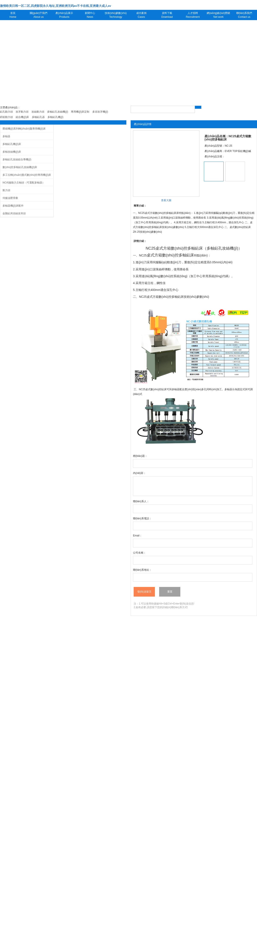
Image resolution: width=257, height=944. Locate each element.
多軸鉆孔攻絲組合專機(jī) (17, 159)
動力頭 (6, 190)
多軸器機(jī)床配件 (13, 205)
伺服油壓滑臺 (10, 198)
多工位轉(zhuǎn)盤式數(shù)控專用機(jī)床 (27, 174)
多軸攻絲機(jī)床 (12, 151)
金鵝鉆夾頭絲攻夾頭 (14, 213)
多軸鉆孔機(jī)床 (12, 144)
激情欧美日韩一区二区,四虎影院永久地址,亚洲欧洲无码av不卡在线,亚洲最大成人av (55, 5)
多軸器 (6, 136)
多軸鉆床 (195, 248)
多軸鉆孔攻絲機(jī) (222, 248)
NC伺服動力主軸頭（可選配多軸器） (24, 182)
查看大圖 (166, 200)
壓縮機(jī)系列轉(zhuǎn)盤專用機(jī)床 (24, 128)
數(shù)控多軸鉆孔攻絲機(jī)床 (20, 167)
